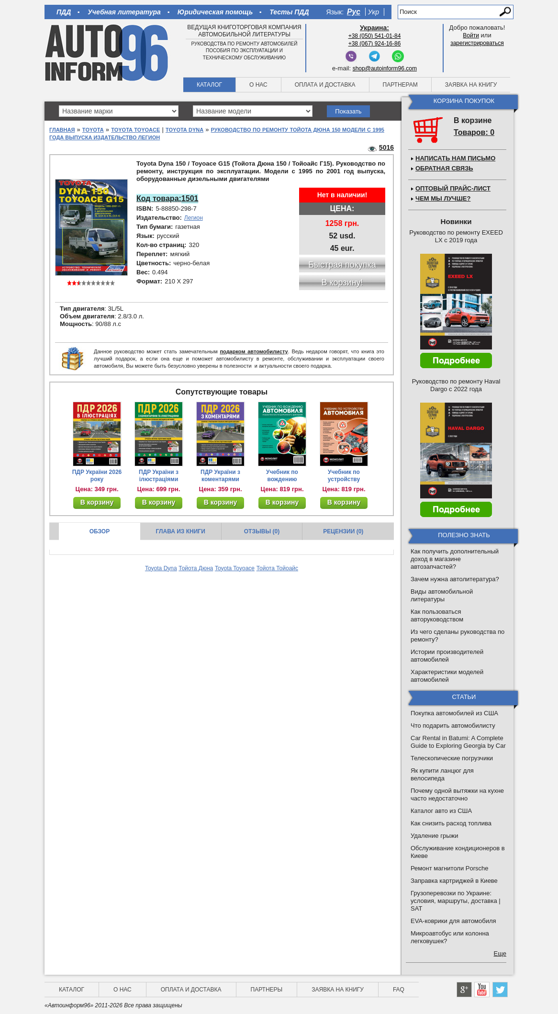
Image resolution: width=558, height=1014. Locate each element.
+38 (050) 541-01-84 (374, 36)
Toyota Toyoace (135, 130)
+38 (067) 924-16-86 (374, 43)
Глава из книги (180, 531)
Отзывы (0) (261, 531)
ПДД (63, 12)
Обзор (99, 531)
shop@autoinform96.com (385, 68)
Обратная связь (444, 168)
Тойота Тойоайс (277, 568)
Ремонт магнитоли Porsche (450, 868)
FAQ (398, 989)
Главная (62, 130)
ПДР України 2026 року (97, 476)
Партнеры (267, 989)
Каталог (209, 84)
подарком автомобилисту (254, 351)
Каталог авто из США (441, 810)
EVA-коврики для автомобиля (453, 920)
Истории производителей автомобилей (447, 655)
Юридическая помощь (215, 12)
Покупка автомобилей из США (454, 713)
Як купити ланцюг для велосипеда (442, 774)
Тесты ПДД (289, 12)
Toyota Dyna (184, 130)
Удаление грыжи (434, 835)
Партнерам (400, 84)
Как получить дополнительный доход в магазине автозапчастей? (455, 559)
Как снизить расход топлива (451, 823)
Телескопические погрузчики (452, 758)
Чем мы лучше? (442, 198)
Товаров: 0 (474, 132)
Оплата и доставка (325, 84)
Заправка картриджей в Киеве (454, 880)
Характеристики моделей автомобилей (447, 675)
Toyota (93, 130)
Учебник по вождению (282, 476)
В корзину (97, 502)
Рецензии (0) (343, 531)
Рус (353, 12)
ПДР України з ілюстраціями (159, 476)
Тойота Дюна (196, 568)
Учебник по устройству (344, 476)
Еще (500, 953)
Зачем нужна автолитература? (455, 579)
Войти (471, 35)
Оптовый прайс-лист (453, 188)
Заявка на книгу (471, 84)
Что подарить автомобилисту (453, 725)
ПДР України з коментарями (220, 476)
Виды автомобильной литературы (442, 595)
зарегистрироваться (477, 43)
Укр (373, 12)
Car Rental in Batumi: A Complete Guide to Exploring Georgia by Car (458, 741)
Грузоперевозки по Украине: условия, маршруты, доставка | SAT (456, 901)
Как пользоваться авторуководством (437, 615)
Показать (348, 111)
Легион (193, 217)
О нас (258, 84)
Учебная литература (124, 12)
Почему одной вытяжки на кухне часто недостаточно (457, 794)
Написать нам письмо (455, 158)
